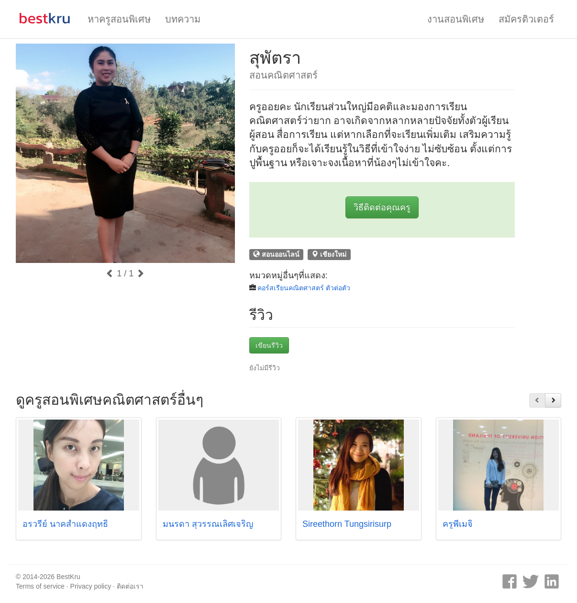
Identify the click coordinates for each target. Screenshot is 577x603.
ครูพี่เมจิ (458, 524)
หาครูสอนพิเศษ (119, 19)
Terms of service (40, 586)
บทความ (182, 19)
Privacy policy (90, 586)
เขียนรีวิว (269, 345)
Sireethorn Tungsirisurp (346, 524)
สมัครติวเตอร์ (526, 19)
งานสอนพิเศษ (455, 19)
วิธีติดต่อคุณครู (382, 207)
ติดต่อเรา (130, 586)
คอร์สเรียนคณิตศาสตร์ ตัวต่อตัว (303, 288)
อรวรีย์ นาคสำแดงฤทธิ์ (65, 524)
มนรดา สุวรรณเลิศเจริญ (208, 524)
